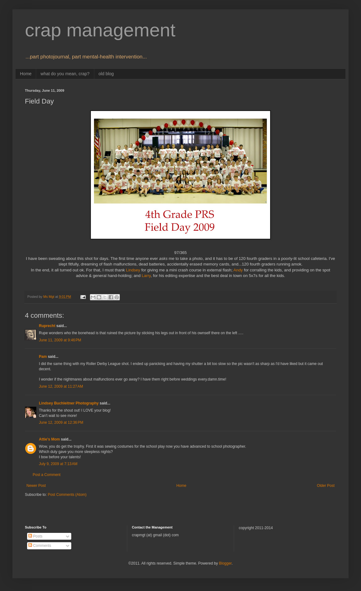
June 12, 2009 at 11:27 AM (61, 386)
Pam (43, 356)
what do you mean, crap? (64, 73)
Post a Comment (46, 475)
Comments (39, 545)
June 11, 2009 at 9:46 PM (60, 340)
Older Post (326, 485)
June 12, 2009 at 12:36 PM (61, 422)
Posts (35, 536)
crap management (100, 30)
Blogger (225, 563)
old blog (106, 73)
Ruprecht (47, 326)
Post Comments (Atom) (67, 494)
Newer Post (36, 485)
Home (25, 73)
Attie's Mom (49, 439)
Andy (238, 270)
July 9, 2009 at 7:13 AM (58, 464)
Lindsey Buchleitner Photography (69, 403)
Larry (146, 275)
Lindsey (133, 270)
